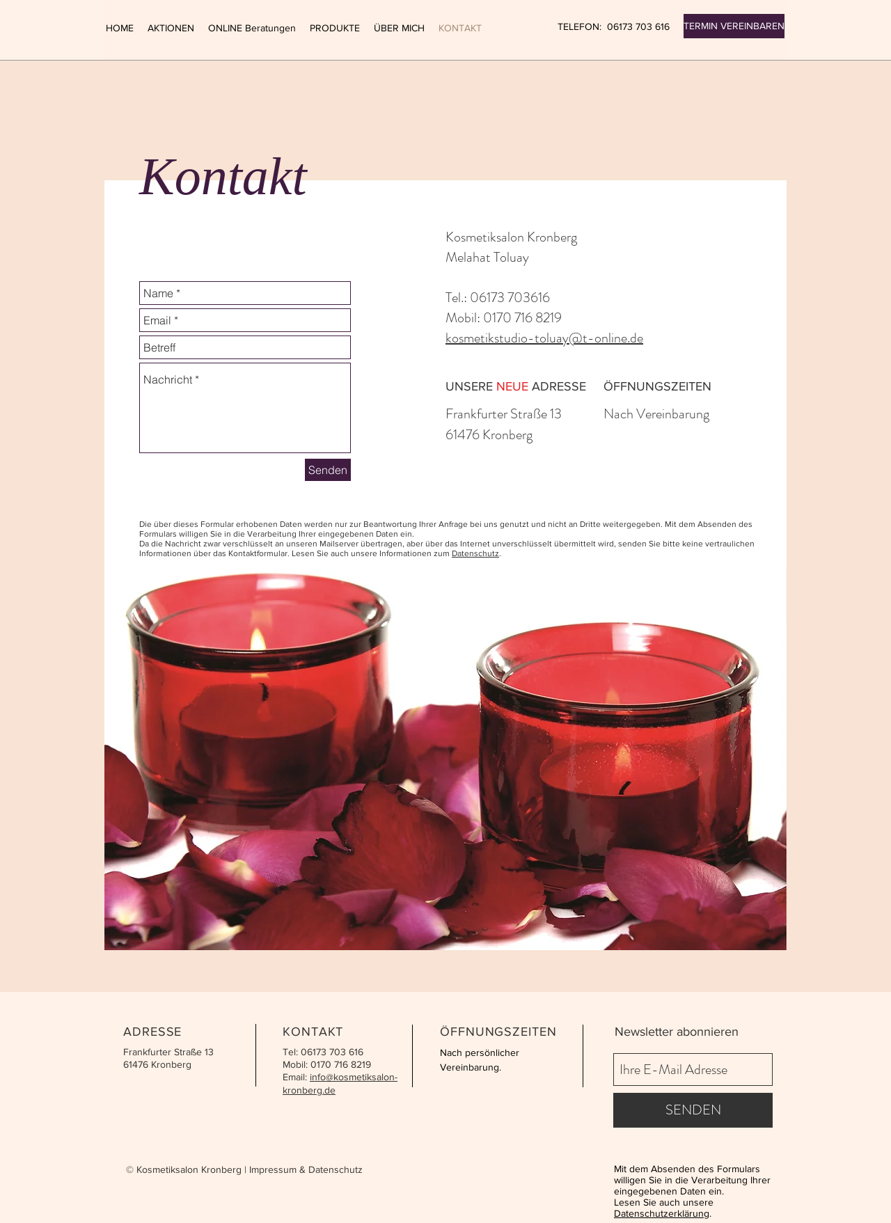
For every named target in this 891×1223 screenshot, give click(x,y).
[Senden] (328, 470)
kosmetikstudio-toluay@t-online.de (544, 338)
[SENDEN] (693, 1110)
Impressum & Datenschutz (306, 1169)
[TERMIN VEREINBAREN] (734, 26)
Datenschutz (475, 553)
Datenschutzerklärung (661, 1213)
